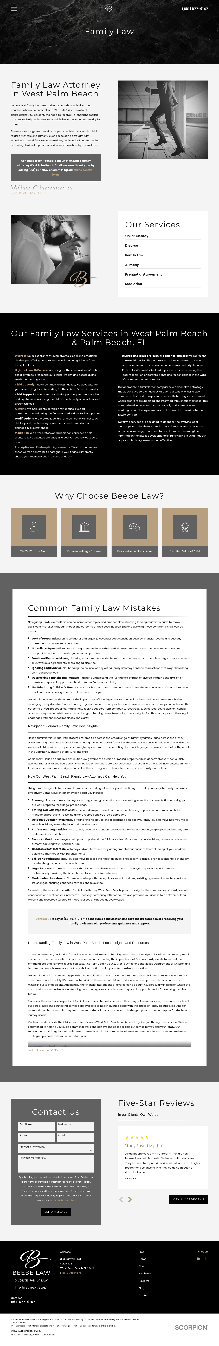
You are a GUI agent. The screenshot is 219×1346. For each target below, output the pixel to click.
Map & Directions (71, 1273)
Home (142, 1259)
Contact (144, 1295)
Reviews (144, 1281)
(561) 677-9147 (195, 8)
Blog (141, 1288)
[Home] (110, 9)
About (143, 1266)
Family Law (145, 1274)
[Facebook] (206, 1259)
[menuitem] (16, 1335)
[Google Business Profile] (198, 1259)
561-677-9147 (23, 1302)
